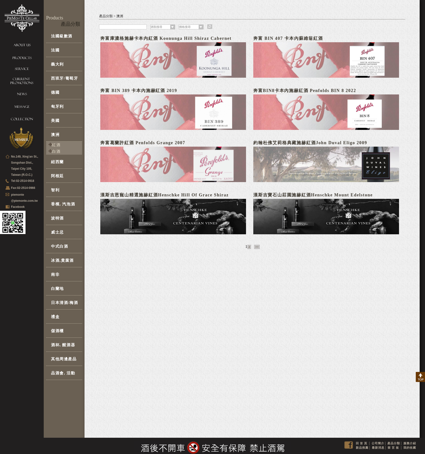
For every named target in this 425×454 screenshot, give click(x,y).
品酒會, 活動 (63, 373)
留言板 (394, 447)
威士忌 (57, 232)
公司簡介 (378, 443)
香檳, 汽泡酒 (63, 204)
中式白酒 (59, 246)
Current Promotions (22, 81)
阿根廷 (57, 176)
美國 (55, 120)
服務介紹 (409, 443)
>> (257, 247)
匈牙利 (57, 106)
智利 (55, 190)
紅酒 (56, 145)
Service (22, 68)
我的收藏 (409, 447)
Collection (22, 118)
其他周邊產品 (64, 359)
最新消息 (378, 447)
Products (22, 56)
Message (22, 106)
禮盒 (55, 317)
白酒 (56, 151)
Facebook (18, 207)
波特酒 (57, 218)
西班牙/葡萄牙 (64, 78)
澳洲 (55, 135)
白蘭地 (57, 288)
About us (22, 45)
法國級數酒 (61, 36)
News (22, 95)
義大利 (57, 64)
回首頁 (362, 443)
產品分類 (393, 443)
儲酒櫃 (57, 331)
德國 (55, 92)
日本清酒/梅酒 (64, 303)
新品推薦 (362, 447)
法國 (55, 50)
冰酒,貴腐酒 (62, 260)
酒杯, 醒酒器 (63, 345)
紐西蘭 (57, 162)
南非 (55, 274)
